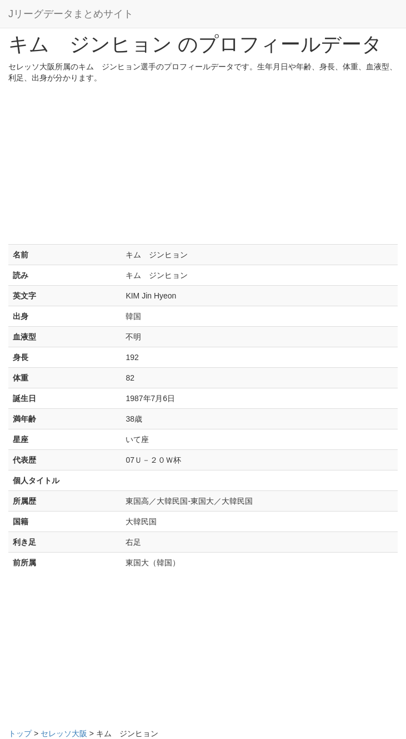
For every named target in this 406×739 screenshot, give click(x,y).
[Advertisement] (203, 166)
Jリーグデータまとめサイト (70, 13)
